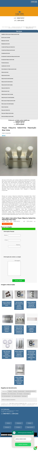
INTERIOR (4, 407)
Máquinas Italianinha (5, 88)
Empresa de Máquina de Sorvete (7, 59)
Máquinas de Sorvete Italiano (7, 81)
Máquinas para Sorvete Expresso (7, 97)
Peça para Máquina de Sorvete (7, 113)
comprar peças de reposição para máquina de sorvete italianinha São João (12, 395)
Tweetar (4, 135)
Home (8, 436)
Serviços (19, 31)
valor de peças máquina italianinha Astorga (26, 348)
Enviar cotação (18, 280)
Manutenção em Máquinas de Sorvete (8, 69)
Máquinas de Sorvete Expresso (7, 78)
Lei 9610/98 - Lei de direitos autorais (27, 418)
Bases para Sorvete (5, 40)
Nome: (12, 235)
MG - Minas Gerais (12, 407)
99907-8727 (20, 18)
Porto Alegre (26, 407)
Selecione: (4, 405)
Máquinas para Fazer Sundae (7, 94)
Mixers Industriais (4, 106)
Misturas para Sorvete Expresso (7, 103)
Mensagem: (14, 268)
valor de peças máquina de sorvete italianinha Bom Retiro (12, 372)
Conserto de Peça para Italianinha (8, 46)
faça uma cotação (7, 224)
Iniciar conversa (23, 444)
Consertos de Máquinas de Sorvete (8, 50)
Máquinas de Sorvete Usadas (7, 84)
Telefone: (14, 245)
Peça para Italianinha (5, 110)
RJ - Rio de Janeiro (6, 410)
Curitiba (15, 405)
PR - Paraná (19, 407)
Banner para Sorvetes (5, 37)
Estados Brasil (21, 405)
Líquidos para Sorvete (5, 65)
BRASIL (10, 405)
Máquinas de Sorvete (5, 75)
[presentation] (12, 252)
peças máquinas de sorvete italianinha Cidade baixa (26, 371)
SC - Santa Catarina (16, 410)
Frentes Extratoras (5, 62)
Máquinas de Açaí (4, 72)
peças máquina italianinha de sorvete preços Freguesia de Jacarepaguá (12, 349)
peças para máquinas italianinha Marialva (26, 326)
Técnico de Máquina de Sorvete (7, 116)
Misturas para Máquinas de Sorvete (8, 100)
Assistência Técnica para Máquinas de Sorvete (10, 34)
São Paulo (24, 410)
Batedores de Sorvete (5, 43)
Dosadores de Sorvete (5, 53)
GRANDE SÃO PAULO (30, 405)
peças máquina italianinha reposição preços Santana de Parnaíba (26, 395)
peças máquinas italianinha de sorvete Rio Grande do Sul (12, 327)
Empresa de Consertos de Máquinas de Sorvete (10, 56)
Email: (13, 240)
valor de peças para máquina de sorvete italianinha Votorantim (26, 304)
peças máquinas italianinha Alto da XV (12, 303)
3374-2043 (20, 20)
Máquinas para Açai (5, 91)
